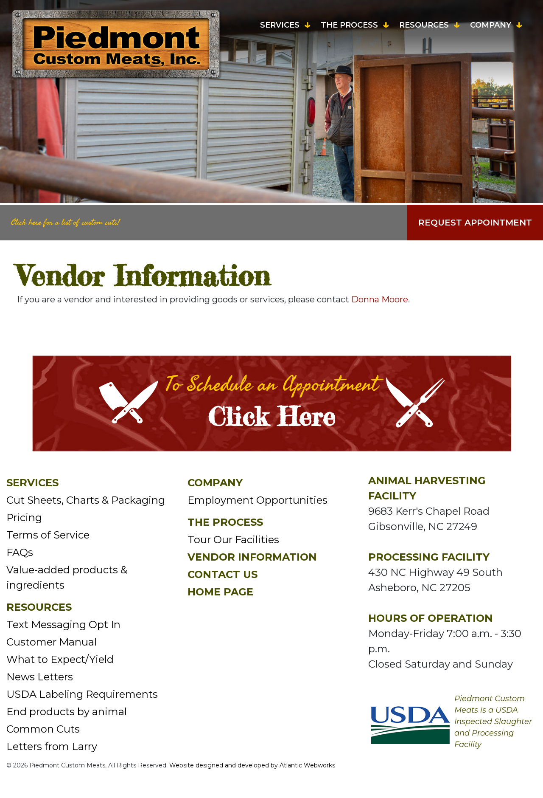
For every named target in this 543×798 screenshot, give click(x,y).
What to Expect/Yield (60, 659)
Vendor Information (252, 557)
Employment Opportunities (257, 500)
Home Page (220, 592)
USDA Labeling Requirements (82, 694)
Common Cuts (43, 729)
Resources (424, 25)
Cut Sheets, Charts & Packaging (85, 500)
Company (490, 25)
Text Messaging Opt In (63, 624)
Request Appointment (475, 222)
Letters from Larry (51, 746)
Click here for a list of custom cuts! (65, 222)
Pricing (24, 517)
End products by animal (66, 711)
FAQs (19, 552)
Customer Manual (51, 642)
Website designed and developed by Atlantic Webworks (252, 765)
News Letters (39, 677)
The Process (349, 25)
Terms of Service (48, 535)
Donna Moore (379, 299)
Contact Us (223, 574)
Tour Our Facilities (233, 539)
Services (279, 25)
